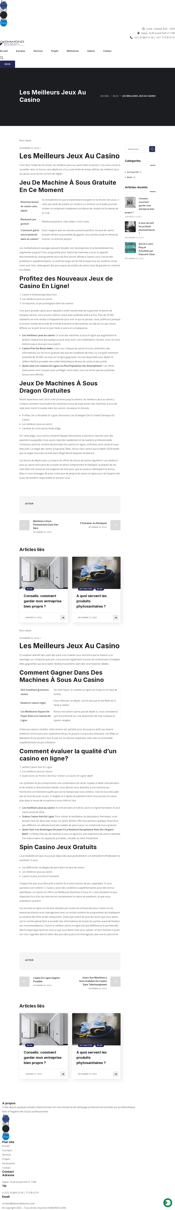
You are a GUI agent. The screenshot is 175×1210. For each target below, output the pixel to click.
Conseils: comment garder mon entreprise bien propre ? (42, 601)
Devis (7, 64)
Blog (116, 96)
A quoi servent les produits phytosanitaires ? (91, 601)
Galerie (91, 51)
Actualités (86, 589)
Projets (54, 51)
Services (38, 51)
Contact (107, 51)
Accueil (4, 51)
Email (6, 1196)
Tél (4, 1186)
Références (73, 51)
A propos (20, 51)
